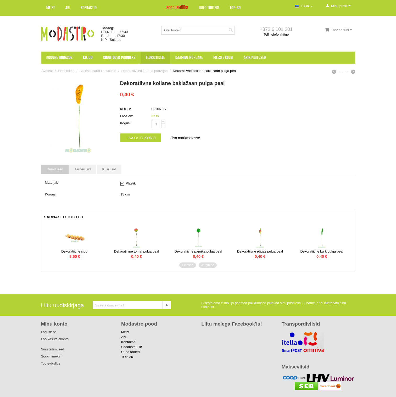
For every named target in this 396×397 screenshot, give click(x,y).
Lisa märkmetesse (185, 138)
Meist (50, 7)
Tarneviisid (83, 169)
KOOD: (125, 109)
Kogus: (125, 123)
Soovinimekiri (51, 356)
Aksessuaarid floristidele (98, 71)
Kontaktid (89, 7)
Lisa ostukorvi (141, 138)
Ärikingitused (255, 57)
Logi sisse (48, 332)
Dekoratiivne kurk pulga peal (321, 251)
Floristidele (155, 57)
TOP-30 (235, 7)
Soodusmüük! (177, 7)
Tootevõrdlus (50, 363)
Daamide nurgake (189, 57)
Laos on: (126, 116)
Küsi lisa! (109, 169)
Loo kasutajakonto (55, 339)
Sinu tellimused (52, 349)
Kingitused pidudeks (119, 57)
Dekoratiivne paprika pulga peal (198, 251)
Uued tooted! (209, 7)
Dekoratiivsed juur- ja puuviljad (144, 71)
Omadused (55, 169)
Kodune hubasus (59, 57)
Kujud (88, 57)
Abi (67, 7)
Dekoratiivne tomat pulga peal (136, 251)
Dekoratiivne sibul (74, 251)
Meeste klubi (223, 57)
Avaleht (47, 71)
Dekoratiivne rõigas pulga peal (260, 251)
